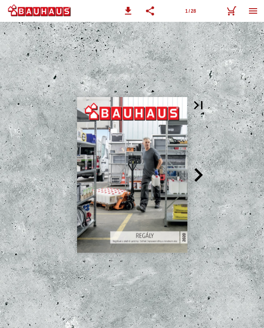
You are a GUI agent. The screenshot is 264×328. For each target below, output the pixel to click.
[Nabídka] (253, 11)
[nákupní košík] (231, 11)
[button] (128, 11)
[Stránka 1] (190, 11)
